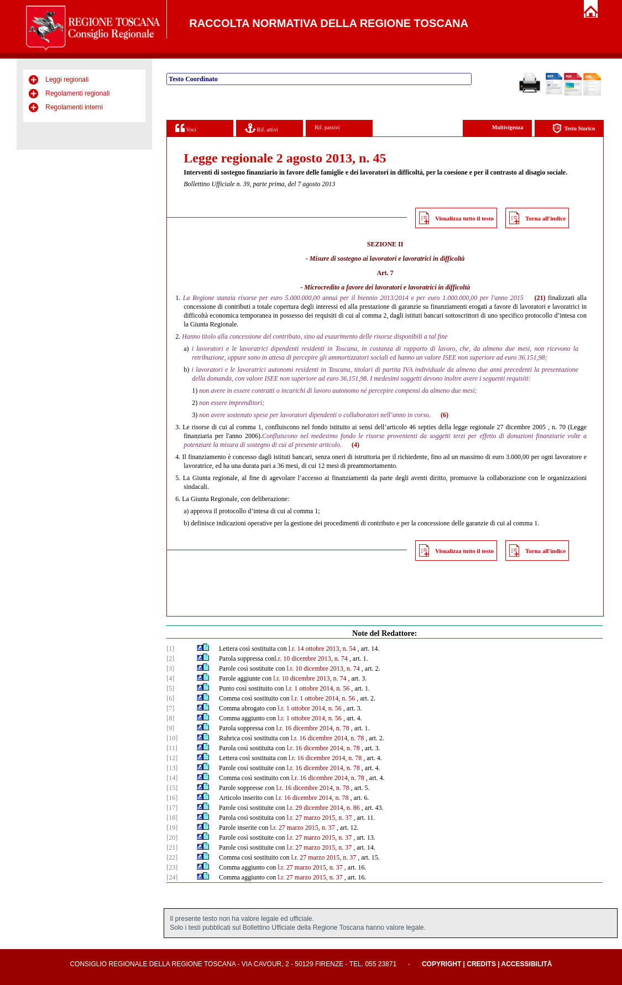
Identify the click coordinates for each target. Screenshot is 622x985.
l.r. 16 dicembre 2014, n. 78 (312, 728)
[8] (170, 718)
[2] (170, 658)
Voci (185, 128)
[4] (170, 678)
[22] (171, 857)
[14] (171, 778)
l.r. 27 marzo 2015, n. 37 (319, 817)
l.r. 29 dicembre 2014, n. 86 (323, 808)
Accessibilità (526, 964)
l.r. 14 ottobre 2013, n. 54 (322, 648)
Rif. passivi (327, 127)
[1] (170, 648)
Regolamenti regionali (77, 93)
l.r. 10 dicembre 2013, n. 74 (311, 658)
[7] (170, 708)
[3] (170, 668)
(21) (539, 298)
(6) (444, 415)
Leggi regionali (66, 79)
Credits (481, 964)
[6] (170, 698)
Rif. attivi (261, 128)
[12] (171, 758)
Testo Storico (573, 128)
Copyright (441, 964)
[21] (171, 847)
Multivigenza (507, 127)
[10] (171, 738)
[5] (170, 688)
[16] (171, 798)
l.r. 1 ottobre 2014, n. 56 (318, 688)
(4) (355, 445)
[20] (171, 837)
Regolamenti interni (73, 107)
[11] (171, 748)
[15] (171, 788)
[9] (170, 728)
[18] (171, 817)
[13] (171, 768)
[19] (171, 827)
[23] (171, 867)
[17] (171, 808)
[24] (171, 877)
